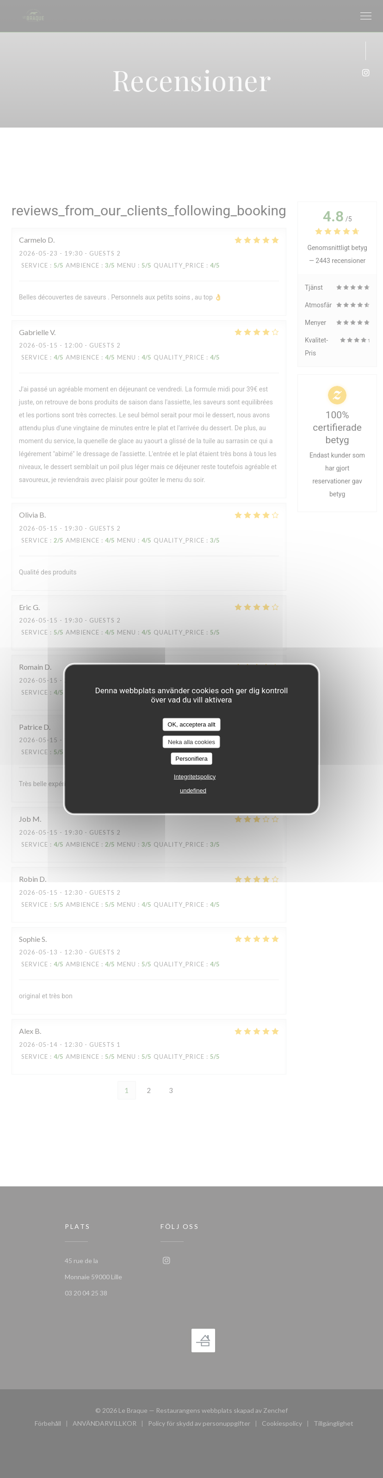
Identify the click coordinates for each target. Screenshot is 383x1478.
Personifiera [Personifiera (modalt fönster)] (191, 758)
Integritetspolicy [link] (195, 776)
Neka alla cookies (191, 741)
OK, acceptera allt (191, 724)
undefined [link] (193, 790)
